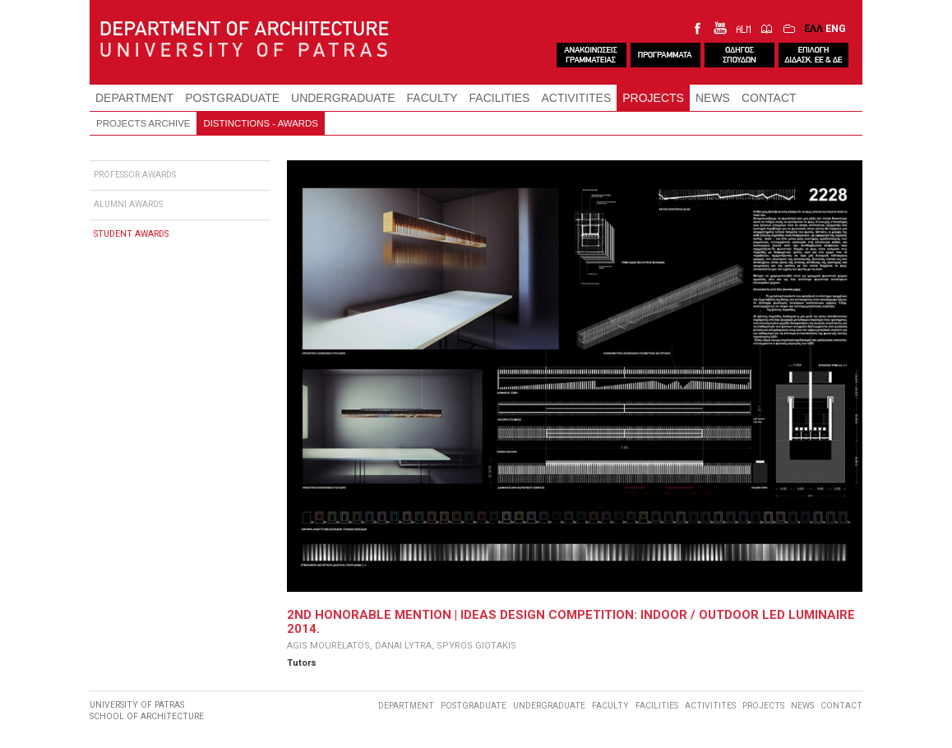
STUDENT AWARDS (131, 234)
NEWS (713, 97)
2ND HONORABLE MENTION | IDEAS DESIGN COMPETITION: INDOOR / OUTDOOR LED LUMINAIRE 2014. (571, 621)
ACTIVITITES (576, 97)
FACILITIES (499, 97)
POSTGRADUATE (232, 97)
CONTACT (769, 97)
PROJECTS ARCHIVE (143, 123)
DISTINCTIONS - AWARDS (260, 123)
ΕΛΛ (813, 28)
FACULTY (432, 97)
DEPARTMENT (134, 97)
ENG (835, 28)
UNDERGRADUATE (343, 97)
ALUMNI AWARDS (128, 204)
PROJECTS (653, 97)
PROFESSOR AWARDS (135, 174)
